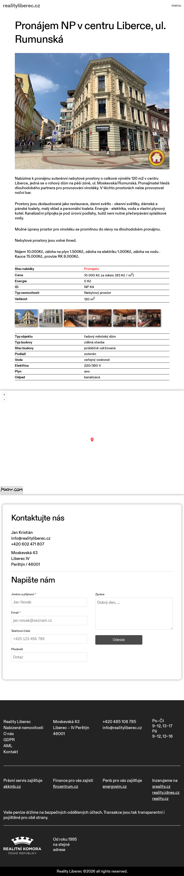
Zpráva (99, 594)
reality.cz (160, 798)
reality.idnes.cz (165, 792)
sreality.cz (161, 786)
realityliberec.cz (21, 6)
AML (7, 745)
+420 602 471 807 (27, 544)
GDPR (9, 739)
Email (14, 612)
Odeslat (119, 640)
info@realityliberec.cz (30, 538)
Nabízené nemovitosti (23, 727)
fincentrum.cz (65, 786)
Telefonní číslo (20, 631)
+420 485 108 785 (119, 721)
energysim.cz (115, 786)
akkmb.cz (12, 786)
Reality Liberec (17, 721)
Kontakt (10, 751)
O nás (8, 733)
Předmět (17, 649)
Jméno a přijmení (22, 594)
